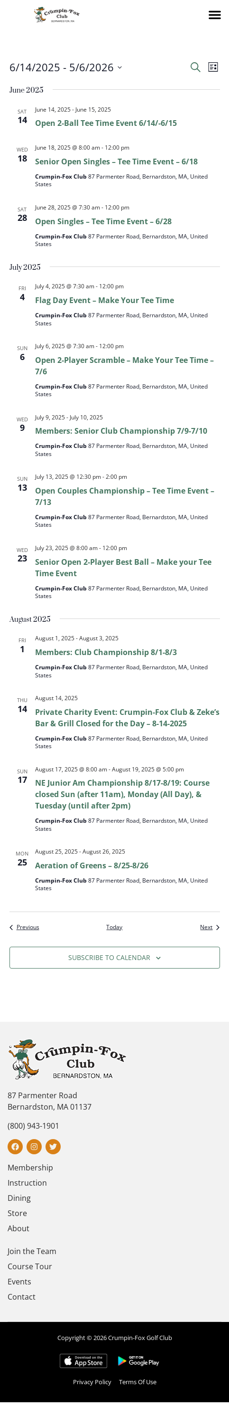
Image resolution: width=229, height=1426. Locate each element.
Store (17, 1213)
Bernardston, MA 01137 (50, 1107)
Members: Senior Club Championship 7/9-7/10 (121, 431)
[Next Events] (210, 927)
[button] (214, 14)
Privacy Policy (92, 1382)
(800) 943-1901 (33, 1126)
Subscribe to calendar (109, 957)
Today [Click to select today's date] (114, 927)
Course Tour (30, 1266)
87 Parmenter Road (42, 1095)
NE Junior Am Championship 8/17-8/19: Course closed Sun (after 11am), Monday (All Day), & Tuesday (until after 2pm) (122, 794)
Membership (30, 1167)
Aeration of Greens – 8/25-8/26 (91, 865)
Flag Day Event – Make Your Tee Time (104, 300)
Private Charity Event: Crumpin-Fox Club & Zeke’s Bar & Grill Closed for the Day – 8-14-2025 (127, 718)
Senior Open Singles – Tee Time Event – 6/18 (116, 161)
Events (19, 1281)
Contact (22, 1297)
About (18, 1228)
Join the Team (32, 1251)
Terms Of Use (137, 1382)
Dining (19, 1198)
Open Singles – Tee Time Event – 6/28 (103, 221)
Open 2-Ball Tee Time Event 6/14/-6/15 (106, 123)
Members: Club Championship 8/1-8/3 (106, 652)
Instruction (27, 1183)
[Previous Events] (24, 927)
